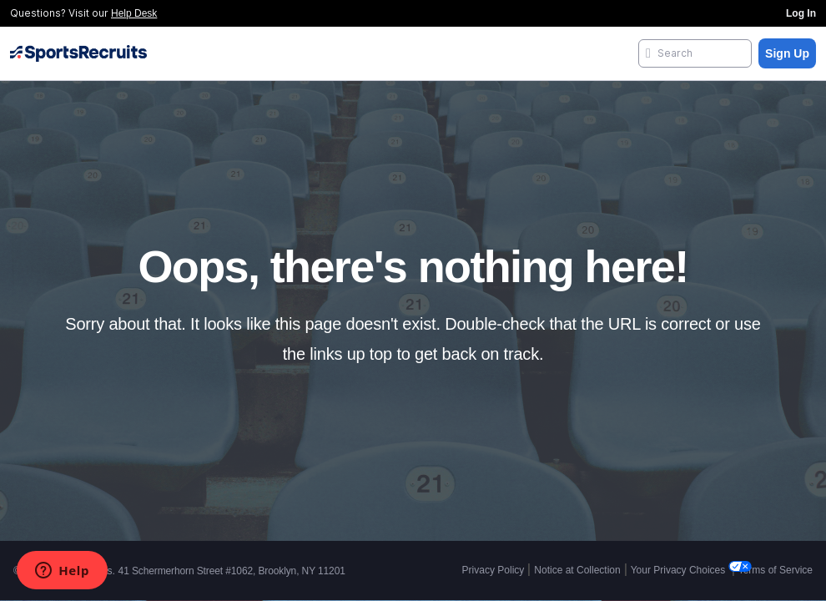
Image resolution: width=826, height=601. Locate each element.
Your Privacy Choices (679, 570)
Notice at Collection (577, 570)
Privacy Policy (493, 570)
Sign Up (787, 53)
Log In (801, 13)
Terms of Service (775, 570)
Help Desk (134, 13)
